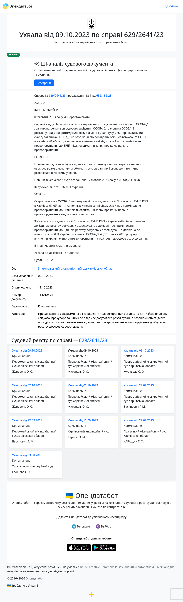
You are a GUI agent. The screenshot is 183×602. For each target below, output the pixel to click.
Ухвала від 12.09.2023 (83, 420)
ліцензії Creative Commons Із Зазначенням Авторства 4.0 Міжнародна (126, 567)
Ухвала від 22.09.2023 (139, 385)
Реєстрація (44, 83)
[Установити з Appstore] (79, 547)
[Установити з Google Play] (104, 547)
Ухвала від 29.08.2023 (139, 420)
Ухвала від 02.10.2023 (27, 385)
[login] (171, 6)
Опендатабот (35, 578)
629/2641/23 (57, 96)
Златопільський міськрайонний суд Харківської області (76, 268)
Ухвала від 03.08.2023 (27, 455)
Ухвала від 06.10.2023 (139, 350)
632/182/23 (104, 96)
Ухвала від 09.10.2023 (27, 350)
